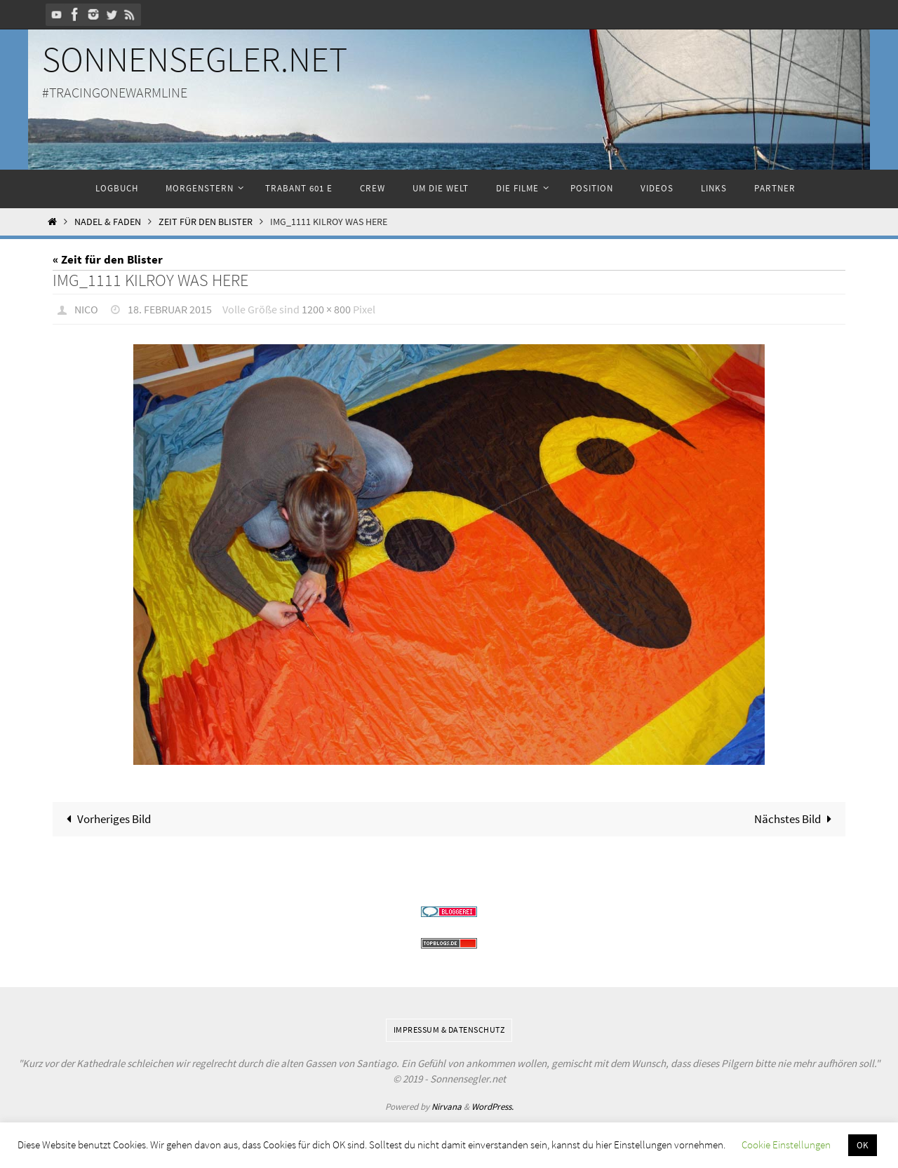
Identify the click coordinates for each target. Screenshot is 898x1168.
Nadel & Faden (107, 222)
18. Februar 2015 (170, 309)
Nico (86, 309)
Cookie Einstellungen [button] (786, 1144)
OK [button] (863, 1145)
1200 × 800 (326, 309)
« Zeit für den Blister (108, 259)
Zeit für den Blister (206, 222)
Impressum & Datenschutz (449, 1029)
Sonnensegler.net (194, 59)
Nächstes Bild (796, 819)
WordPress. (492, 1107)
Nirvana (446, 1107)
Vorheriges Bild (105, 819)
